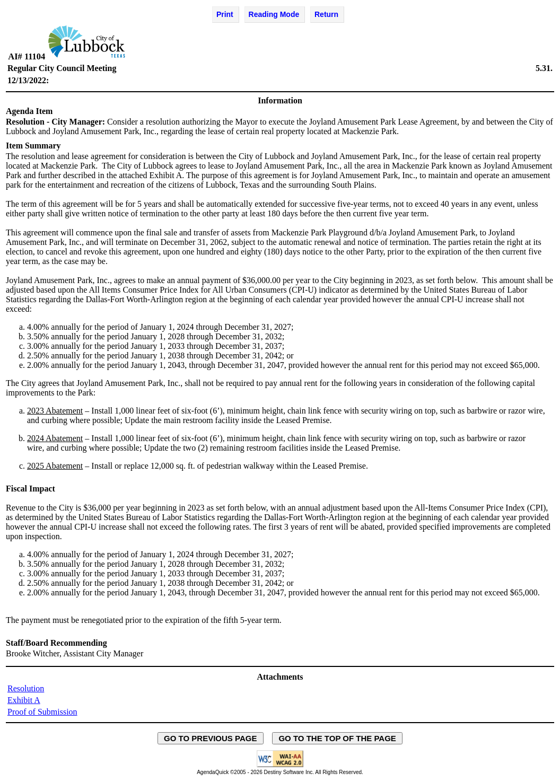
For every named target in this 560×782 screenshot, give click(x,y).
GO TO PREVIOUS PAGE (210, 738)
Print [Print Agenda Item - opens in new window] (224, 14)
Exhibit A (23, 700)
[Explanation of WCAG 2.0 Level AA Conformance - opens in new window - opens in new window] (280, 765)
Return (326, 14)
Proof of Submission (42, 711)
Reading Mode (274, 14)
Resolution (25, 688)
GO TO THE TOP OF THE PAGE (337, 738)
